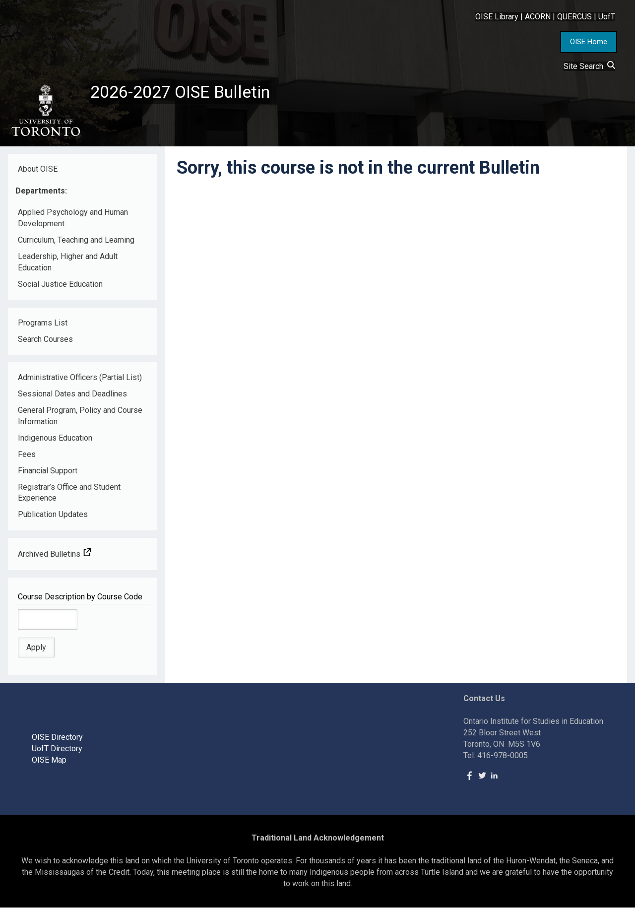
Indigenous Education (55, 440)
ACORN (538, 16)
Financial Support (47, 472)
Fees (27, 455)
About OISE (38, 170)
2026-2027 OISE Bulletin (184, 92)
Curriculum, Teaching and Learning (76, 242)
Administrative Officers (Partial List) (80, 379)
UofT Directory (57, 750)
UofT (606, 16)
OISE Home (588, 41)
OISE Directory (57, 739)
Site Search (589, 66)
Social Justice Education (60, 285)
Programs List (42, 324)
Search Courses (45, 340)
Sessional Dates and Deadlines (72, 395)
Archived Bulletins (54, 556)
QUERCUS (574, 16)
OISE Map (49, 761)
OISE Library (496, 16)
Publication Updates (53, 516)
